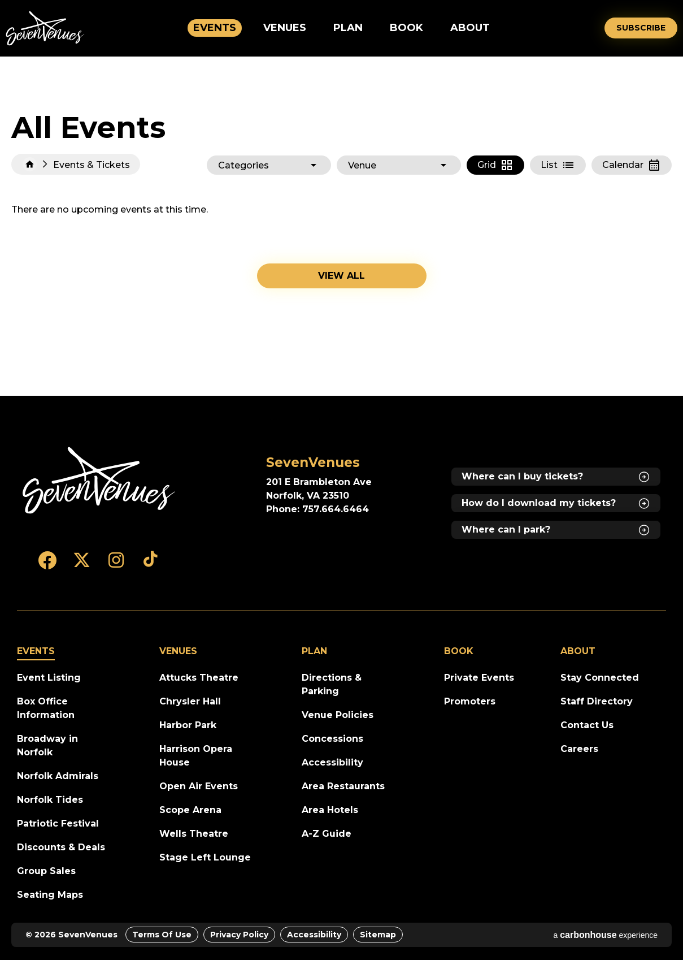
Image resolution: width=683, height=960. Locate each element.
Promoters (469, 701)
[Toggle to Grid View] (495, 165)
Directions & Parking (332, 684)
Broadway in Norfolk (47, 745)
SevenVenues (45, 28)
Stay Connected (599, 677)
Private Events (479, 677)
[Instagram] (116, 565)
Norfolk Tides (50, 799)
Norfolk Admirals (57, 776)
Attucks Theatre (198, 677)
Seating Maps (50, 894)
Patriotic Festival (58, 823)
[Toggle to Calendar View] (631, 165)
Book (406, 27)
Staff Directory (596, 701)
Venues (284, 27)
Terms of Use (162, 934)
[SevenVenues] (99, 480)
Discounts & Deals (61, 847)
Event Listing (49, 677)
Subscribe (640, 28)
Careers (579, 748)
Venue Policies (337, 715)
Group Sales (46, 871)
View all (341, 275)
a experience (605, 935)
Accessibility (332, 762)
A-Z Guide (326, 833)
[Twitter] (81, 565)
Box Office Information (46, 708)
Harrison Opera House (195, 755)
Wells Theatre (193, 833)
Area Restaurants (343, 786)
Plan (348, 27)
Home (30, 164)
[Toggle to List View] (558, 165)
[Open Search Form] (588, 28)
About (470, 27)
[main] (341, 226)
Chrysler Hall (190, 701)
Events (214, 27)
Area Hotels (330, 810)
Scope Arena (190, 810)
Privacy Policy (239, 934)
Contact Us (587, 725)
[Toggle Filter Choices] (269, 165)
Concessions (332, 738)
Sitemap (378, 934)
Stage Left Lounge (205, 857)
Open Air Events (198, 786)
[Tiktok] (150, 565)
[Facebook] (47, 565)
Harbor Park (187, 725)
